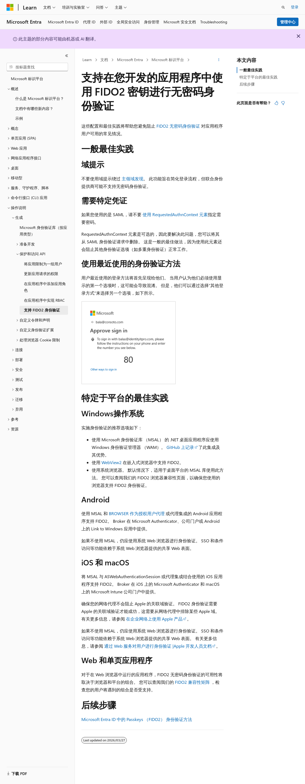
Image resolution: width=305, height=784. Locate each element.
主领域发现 (132, 178)
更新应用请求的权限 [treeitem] (41, 273)
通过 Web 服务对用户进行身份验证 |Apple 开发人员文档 (158, 646)
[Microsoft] (10, 7)
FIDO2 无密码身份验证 (178, 126)
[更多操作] (219, 60)
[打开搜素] (283, 7)
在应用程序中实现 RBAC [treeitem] (44, 300)
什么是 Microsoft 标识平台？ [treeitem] (39, 98)
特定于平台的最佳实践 (258, 77)
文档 (104, 59)
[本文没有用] (283, 103)
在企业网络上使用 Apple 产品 (154, 619)
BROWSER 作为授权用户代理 (137, 513)
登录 (294, 7)
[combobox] (37, 67)
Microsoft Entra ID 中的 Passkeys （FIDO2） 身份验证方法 (136, 719)
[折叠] (66, 56)
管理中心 (287, 21)
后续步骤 (247, 84)
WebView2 (111, 462)
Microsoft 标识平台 (168, 59)
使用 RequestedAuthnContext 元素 (175, 214)
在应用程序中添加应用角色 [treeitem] (45, 287)
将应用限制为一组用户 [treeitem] (43, 263)
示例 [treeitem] (19, 118)
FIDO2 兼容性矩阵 (192, 682)
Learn (87, 59)
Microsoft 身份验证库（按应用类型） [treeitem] (43, 231)
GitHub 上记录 (180, 447)
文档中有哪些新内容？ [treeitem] (34, 108)
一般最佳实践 (250, 70)
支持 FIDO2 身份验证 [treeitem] (42, 310)
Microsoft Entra (130, 59)
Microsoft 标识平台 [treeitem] (27, 78)
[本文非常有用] (276, 103)
